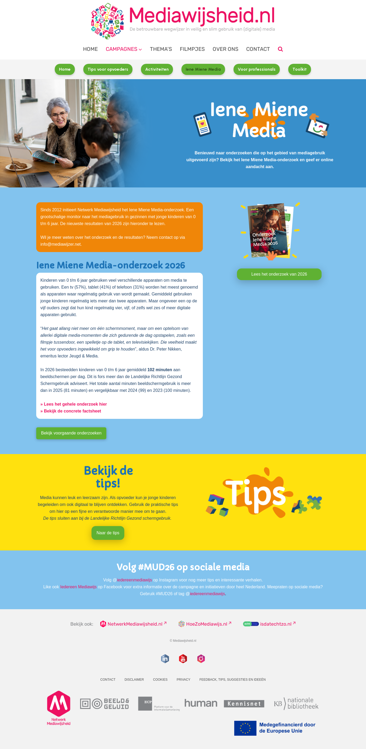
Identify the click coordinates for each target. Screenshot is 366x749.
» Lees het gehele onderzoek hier (73, 404)
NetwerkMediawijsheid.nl (135, 624)
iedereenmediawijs (134, 580)
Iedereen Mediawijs (78, 587)
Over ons (225, 49)
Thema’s (161, 49)
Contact (258, 49)
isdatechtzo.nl (275, 624)
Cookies (160, 679)
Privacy (183, 679)
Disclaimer (134, 679)
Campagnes (121, 49)
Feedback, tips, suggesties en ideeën (232, 679)
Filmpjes (192, 49)
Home (90, 49)
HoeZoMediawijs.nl (206, 624)
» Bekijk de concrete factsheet (70, 411)
